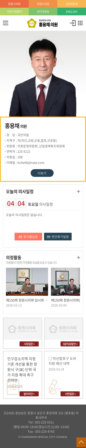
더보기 (42, 173)
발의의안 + (29, 394)
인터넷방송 (43, 11)
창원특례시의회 (48, 23)
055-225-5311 (44, 422)
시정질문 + (29, 344)
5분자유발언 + (70, 344)
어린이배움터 (14, 11)
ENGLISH (71, 11)
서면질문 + (70, 394)
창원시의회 (14, 4)
